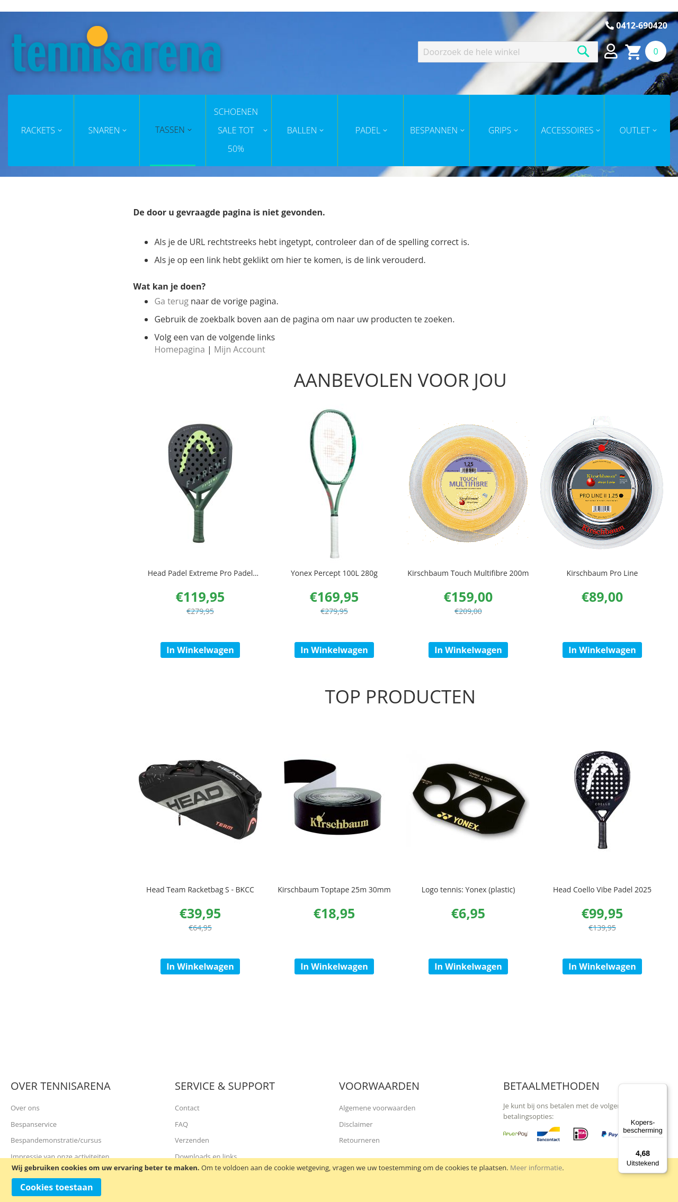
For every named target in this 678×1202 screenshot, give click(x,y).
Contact (187, 1108)
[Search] (583, 51)
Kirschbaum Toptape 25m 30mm (334, 899)
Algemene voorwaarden (377, 1108)
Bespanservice (34, 1124)
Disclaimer (356, 1124)
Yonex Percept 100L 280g (334, 573)
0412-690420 (636, 25)
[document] (339, 1180)
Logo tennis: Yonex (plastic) (468, 899)
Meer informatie (536, 1167)
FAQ (181, 1124)
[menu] (339, 130)
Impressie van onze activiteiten (60, 1156)
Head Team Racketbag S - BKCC (200, 899)
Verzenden (192, 1140)
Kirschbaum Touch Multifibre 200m (468, 573)
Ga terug (171, 301)
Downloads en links (206, 1156)
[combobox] (508, 51)
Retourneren (359, 1140)
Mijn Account (239, 349)
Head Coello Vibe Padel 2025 (602, 899)
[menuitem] (41, 130)
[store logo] (116, 48)
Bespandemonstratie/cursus (56, 1140)
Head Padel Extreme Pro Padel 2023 (200, 578)
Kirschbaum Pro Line (602, 573)
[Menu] (661, 1089)
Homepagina (179, 349)
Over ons (25, 1108)
